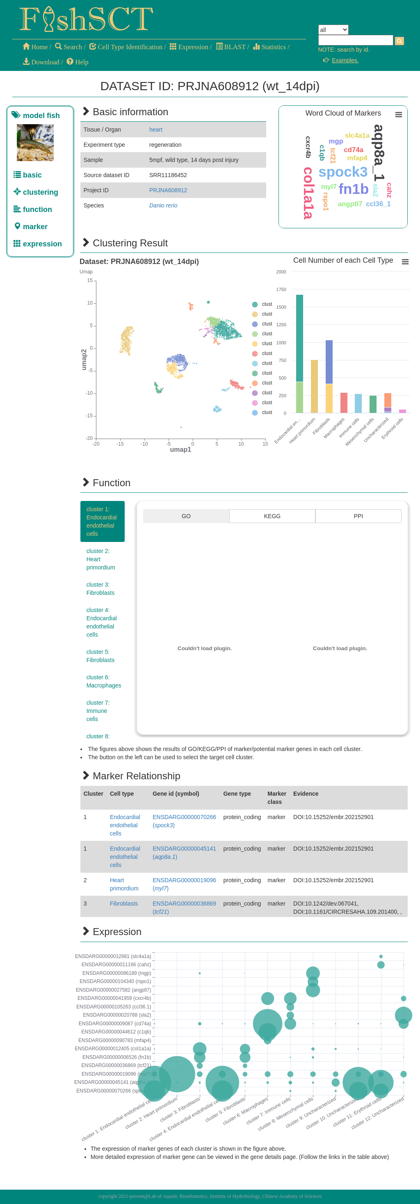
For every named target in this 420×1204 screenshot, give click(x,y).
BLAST (231, 47)
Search (68, 47)
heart (155, 129)
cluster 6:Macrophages (104, 681)
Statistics (269, 47)
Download (41, 62)
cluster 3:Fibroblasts (100, 588)
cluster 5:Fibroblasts (100, 656)
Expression (189, 47)
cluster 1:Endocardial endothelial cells (102, 521)
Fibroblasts (124, 903)
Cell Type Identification (125, 47)
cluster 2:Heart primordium (101, 559)
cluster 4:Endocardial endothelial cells (102, 622)
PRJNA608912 (168, 190)
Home (35, 47)
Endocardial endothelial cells (125, 825)
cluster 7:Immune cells (98, 710)
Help (77, 62)
